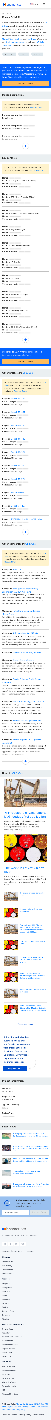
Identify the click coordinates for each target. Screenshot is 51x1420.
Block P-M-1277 (18, 479)
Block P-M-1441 (18, 412)
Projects (6, 1284)
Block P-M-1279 (18, 466)
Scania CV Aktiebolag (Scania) (27, 652)
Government (7, 1353)
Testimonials (7, 1270)
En (33, 4)
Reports (5, 1303)
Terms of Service (10, 1415)
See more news (25, 1024)
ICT (3, 1390)
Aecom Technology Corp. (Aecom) (29, 701)
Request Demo (25, 83)
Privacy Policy (25, 1415)
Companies (7, 1288)
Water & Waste (9, 1382)
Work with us (7, 1274)
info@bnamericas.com (15, 42)
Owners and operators (12, 1337)
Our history (7, 1266)
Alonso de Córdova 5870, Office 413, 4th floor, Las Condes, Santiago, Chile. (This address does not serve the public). (25, 1407)
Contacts (6, 1291)
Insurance (6, 1356)
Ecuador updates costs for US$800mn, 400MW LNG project (31, 959)
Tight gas (31, 39)
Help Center (38, 1415)
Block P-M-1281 (17, 425)
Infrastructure (8, 1378)
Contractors (7, 1329)
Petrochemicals (9, 1386)
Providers (6, 1333)
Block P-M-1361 (18, 452)
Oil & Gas (27, 373)
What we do (7, 1262)
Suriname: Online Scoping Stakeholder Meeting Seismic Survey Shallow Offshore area (33, 1008)
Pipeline (5, 1319)
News (4, 1295)
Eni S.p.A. (17, 569)
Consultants (7, 1341)
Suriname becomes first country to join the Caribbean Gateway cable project (33, 976)
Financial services (10, 1345)
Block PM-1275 (17, 492)
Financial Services (10, 1394)
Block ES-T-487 (18, 506)
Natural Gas (7, 39)
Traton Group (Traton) (23, 660)
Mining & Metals (9, 1370)
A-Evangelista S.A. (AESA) (25, 633)
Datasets (6, 1315)
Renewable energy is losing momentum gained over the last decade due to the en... (30, 1148)
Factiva (5, 1307)
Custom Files (8, 1311)
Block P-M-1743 (18, 439)
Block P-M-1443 (18, 399)
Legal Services (8, 1349)
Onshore (19, 39)
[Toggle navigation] (44, 4)
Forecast (6, 1299)
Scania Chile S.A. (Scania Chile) (27, 721)
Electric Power (8, 1366)
